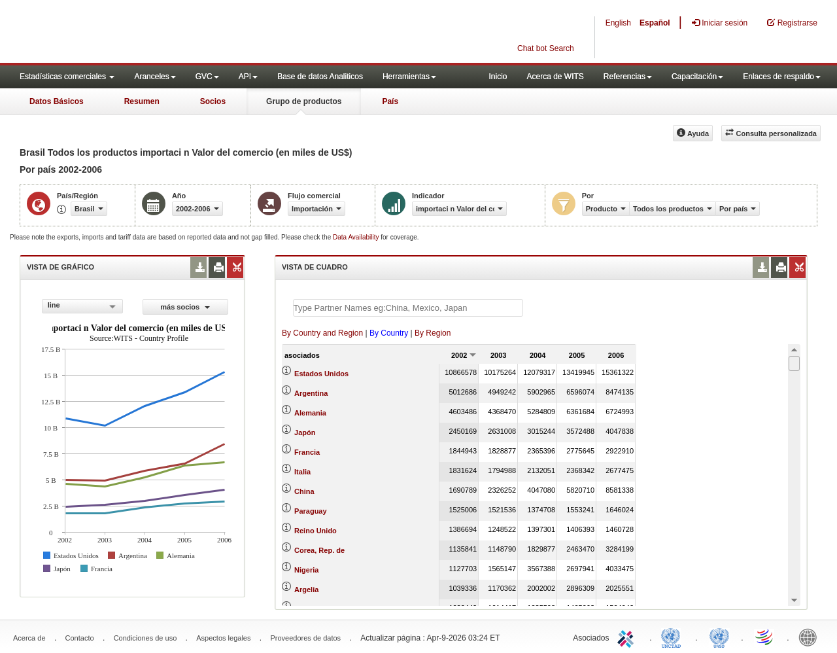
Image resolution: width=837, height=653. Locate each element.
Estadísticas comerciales (67, 76)
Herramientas (409, 76)
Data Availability (357, 237)
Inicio (497, 76)
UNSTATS (719, 637)
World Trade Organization (765, 637)
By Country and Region (322, 333)
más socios (185, 307)
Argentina (311, 393)
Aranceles (154, 76)
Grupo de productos (303, 101)
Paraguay (310, 511)
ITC (628, 637)
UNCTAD (673, 637)
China (304, 491)
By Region (433, 333)
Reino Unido (315, 531)
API (248, 76)
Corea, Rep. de (319, 550)
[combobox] (82, 306)
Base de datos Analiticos (320, 76)
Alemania (310, 413)
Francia (307, 452)
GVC (207, 76)
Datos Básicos (56, 101)
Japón (304, 432)
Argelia (306, 589)
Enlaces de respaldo (782, 76)
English (618, 22)
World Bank (811, 637)
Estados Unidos (321, 374)
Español (655, 22)
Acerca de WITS (554, 76)
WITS (131, 32)
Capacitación (697, 76)
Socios (213, 101)
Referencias (628, 76)
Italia (302, 472)
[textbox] (408, 308)
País (390, 101)
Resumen (142, 101)
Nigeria (306, 570)
